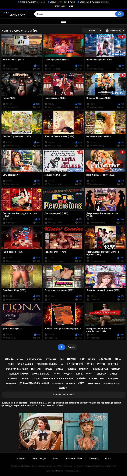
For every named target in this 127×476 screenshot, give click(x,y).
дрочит (89, 374)
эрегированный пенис (17, 369)
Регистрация (59, 6)
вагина (83, 369)
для (62, 359)
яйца (118, 359)
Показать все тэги (63, 394)
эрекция (11, 383)
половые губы (100, 369)
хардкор (68, 374)
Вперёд (71, 347)
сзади (36, 378)
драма (20, 359)
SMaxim (58, 471)
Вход (71, 6)
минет (113, 373)
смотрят (13, 378)
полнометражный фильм (34, 383)
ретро (101, 364)
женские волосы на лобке (58, 378)
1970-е (90, 364)
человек (71, 369)
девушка (63, 388)
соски (93, 378)
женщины (113, 379)
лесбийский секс (111, 383)
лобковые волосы (47, 364)
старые (56, 374)
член (11, 364)
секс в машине (25, 364)
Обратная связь (73, 458)
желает (25, 378)
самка (9, 359)
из (62, 364)
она (102, 378)
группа (91, 359)
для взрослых (34, 359)
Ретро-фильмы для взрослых (32, 2)
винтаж (36, 368)
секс (81, 383)
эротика (113, 364)
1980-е (79, 374)
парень (72, 359)
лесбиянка (51, 359)
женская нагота (18, 373)
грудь (48, 368)
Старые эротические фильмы (62, 2)
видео (59, 369)
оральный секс (40, 374)
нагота (81, 378)
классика (105, 359)
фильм (115, 368)
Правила (94, 458)
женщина (94, 383)
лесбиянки (57, 383)
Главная (20, 458)
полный (70, 383)
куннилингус (75, 364)
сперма (101, 373)
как (82, 359)
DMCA (108, 458)
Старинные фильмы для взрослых (94, 2)
